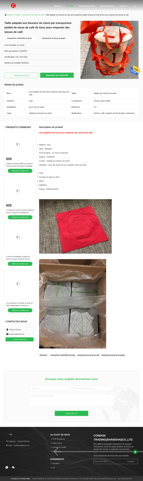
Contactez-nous (107, 6)
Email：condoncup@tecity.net (17, 445)
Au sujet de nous (87, 6)
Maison (57, 6)
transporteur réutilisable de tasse (62, 355)
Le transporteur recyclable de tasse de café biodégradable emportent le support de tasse (19, 305)
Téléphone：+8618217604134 (17, 441)
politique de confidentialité (20, 479)
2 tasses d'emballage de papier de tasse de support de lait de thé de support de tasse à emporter (18, 259)
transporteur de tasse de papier (113, 355)
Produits (69, 6)
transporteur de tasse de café (33, 15)
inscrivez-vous (131, 461)
